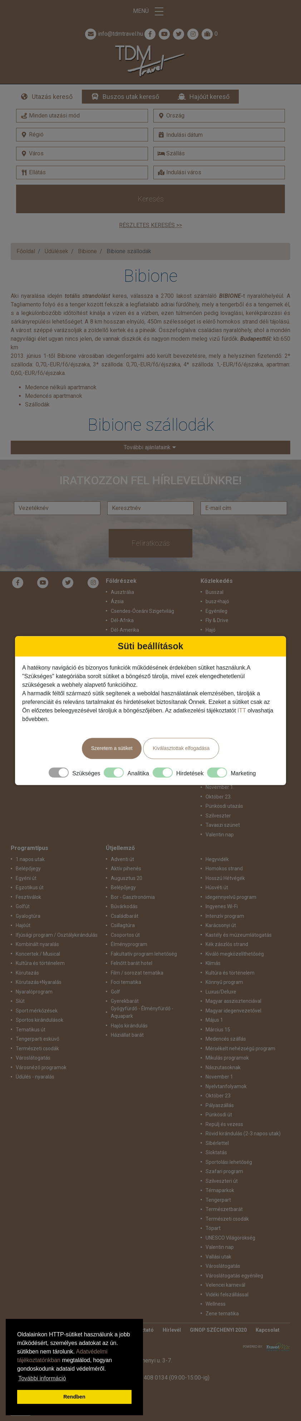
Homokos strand (224, 868)
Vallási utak (218, 1257)
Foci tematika (126, 982)
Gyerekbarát (125, 1001)
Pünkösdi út (219, 1114)
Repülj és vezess (224, 1124)
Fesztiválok (28, 897)
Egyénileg (216, 611)
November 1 (219, 1077)
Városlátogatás (33, 1058)
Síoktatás (216, 1152)
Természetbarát (224, 1209)
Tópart (213, 1228)
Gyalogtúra (28, 916)
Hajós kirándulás (129, 1026)
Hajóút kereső (209, 96)
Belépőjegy (28, 868)
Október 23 (218, 1096)
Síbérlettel (217, 1143)
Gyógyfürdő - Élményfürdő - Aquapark (142, 1012)
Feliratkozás (151, 543)
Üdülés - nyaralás (35, 1077)
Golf (115, 992)
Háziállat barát (127, 1035)
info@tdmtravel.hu (113, 34)
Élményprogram (129, 944)
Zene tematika (222, 1313)
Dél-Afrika (122, 620)
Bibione (87, 251)
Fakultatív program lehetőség (144, 954)
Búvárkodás (124, 906)
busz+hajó (217, 601)
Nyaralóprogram (34, 992)
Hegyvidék (217, 859)
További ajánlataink (147, 447)
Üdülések (56, 251)
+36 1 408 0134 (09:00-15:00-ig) (168, 1377)
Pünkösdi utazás (224, 806)
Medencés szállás (226, 1039)
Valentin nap (220, 834)
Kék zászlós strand (227, 944)
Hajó (211, 630)
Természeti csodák (37, 1048)
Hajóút (23, 925)
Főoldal (25, 251)
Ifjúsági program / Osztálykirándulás (57, 935)
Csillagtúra (123, 925)
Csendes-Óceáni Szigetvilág (142, 611)
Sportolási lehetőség (229, 1162)
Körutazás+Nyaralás (38, 982)
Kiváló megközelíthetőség (235, 954)
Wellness (216, 1304)
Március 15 (218, 1029)
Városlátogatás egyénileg (234, 1276)
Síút (20, 1001)
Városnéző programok (41, 1067)
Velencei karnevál (225, 1285)
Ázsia (117, 601)
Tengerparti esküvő (37, 1039)
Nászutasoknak (223, 1067)
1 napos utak (30, 859)
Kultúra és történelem (40, 963)
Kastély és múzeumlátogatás (239, 935)
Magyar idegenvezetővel (233, 1011)
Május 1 (214, 1020)
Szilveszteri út (222, 1181)
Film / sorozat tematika (137, 973)
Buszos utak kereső (131, 96)
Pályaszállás (220, 1105)
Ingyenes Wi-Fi (222, 906)
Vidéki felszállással (227, 1294)
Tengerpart (218, 1200)
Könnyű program (224, 982)
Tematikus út (30, 1029)
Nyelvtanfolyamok (226, 1086)
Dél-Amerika (125, 630)
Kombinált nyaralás (37, 944)
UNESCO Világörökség (230, 1238)
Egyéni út (26, 878)
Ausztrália (122, 592)
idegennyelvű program (231, 897)
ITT (241, 710)
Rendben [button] (74, 1397)
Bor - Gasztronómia (133, 897)
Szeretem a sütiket (112, 748)
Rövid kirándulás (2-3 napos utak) (243, 1133)
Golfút (23, 906)
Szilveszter (218, 816)
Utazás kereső (52, 96)
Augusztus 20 (126, 878)
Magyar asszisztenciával (233, 1001)
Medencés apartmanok (53, 395)
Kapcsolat (268, 1330)
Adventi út (122, 859)
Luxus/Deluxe (221, 992)
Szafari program (224, 1171)
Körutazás (27, 973)
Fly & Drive (217, 620)
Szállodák (37, 404)
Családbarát (124, 916)
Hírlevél (172, 1330)
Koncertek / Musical (38, 954)
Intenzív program (225, 916)
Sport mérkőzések (37, 1011)
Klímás (213, 963)
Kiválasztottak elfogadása (181, 748)
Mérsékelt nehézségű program (240, 1048)
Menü (150, 11)
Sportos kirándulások (39, 1020)
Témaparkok (220, 1190)
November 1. (220, 787)
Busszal (214, 592)
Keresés (151, 199)
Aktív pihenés (126, 868)
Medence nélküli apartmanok (61, 387)
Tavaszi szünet (223, 825)
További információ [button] (42, 1378)
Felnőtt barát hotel (131, 963)
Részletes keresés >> (150, 225)
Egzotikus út (30, 887)
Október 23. (219, 797)
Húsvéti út (217, 887)
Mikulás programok (227, 1058)
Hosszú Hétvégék (225, 878)
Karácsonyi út (221, 925)
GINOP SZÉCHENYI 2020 (218, 1330)
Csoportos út (125, 935)
